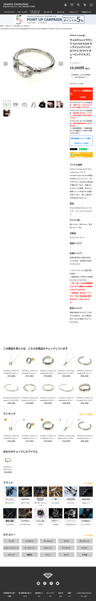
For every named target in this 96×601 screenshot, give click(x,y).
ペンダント (29, 541)
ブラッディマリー (9, 12)
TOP (1, 26)
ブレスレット (85, 541)
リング (11, 541)
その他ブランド (86, 12)
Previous (6, 64)
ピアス (66, 541)
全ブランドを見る (86, 414)
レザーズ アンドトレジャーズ (35, 12)
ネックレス (48, 541)
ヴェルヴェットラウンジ (22, 26)
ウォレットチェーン (11, 548)
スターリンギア (22, 12)
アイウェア (66, 548)
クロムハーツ (73, 12)
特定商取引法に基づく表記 (9, 594)
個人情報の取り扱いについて (25, 594)
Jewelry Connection (15, 4)
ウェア (66, 554)
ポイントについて (50, 594)
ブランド (8, 26)
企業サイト (69, 594)
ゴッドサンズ (48, 12)
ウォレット (48, 548)
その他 (84, 554)
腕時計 (29, 554)
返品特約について (39, 594)
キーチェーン (30, 548)
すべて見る (89, 483)
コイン (48, 554)
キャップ (11, 554)
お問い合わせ (60, 594)
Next (61, 64)
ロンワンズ (60, 12)
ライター (84, 548)
